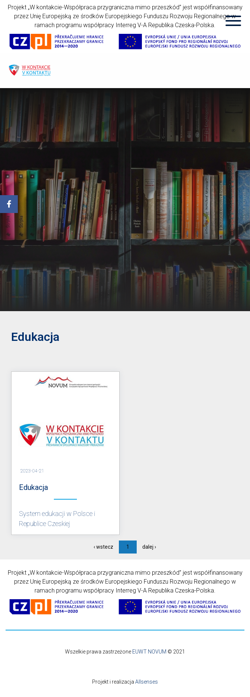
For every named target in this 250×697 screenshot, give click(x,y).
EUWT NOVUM (149, 652)
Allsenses (146, 682)
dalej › (149, 547)
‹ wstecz (103, 547)
